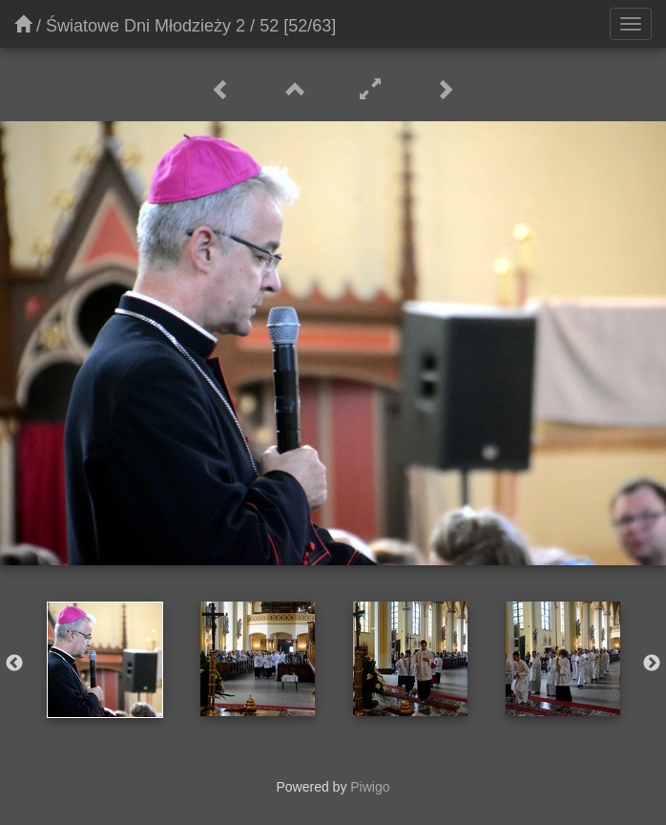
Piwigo (369, 786)
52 (269, 25)
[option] (105, 660)
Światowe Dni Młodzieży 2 (145, 25)
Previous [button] (14, 663)
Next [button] (651, 663)
